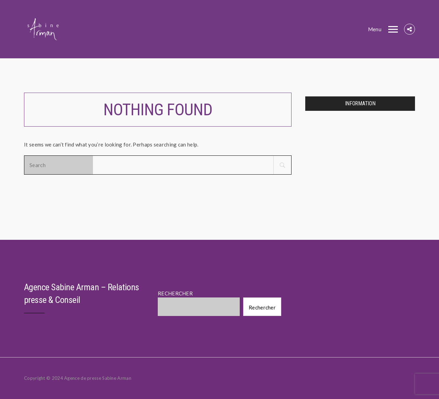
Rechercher (262, 307)
